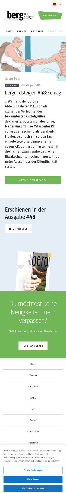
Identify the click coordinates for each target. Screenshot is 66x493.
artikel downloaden (33, 180)
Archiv (33, 397)
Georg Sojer (12, 78)
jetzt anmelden (33, 345)
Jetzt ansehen (18, 229)
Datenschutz (33, 431)
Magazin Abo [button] (50, 15)
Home (33, 364)
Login (33, 408)
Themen (33, 375)
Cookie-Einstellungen (33, 471)
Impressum (33, 442)
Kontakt (33, 420)
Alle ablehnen (33, 480)
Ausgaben (33, 386)
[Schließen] (60, 452)
